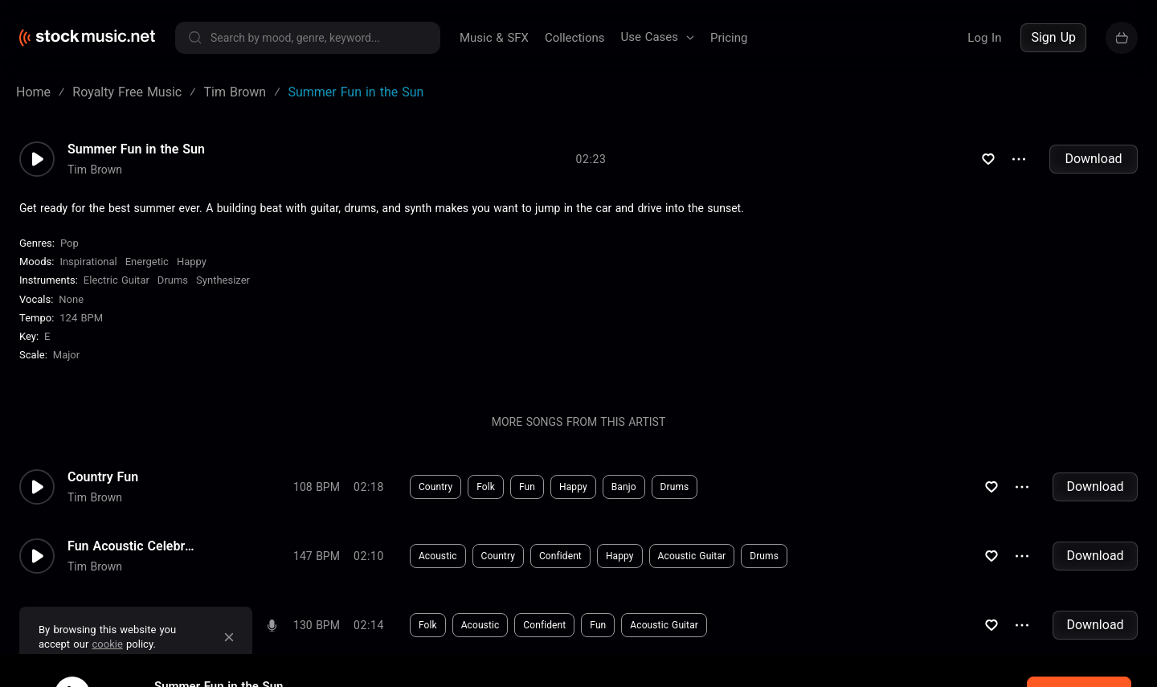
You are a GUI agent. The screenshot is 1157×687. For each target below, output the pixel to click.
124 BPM (81, 318)
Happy (191, 262)
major (66, 355)
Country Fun (102, 477)
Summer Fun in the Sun (136, 149)
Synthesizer (223, 280)
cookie (107, 644)
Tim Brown (94, 169)
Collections (575, 38)
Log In (984, 38)
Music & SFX (494, 38)
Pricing (728, 38)
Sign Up (1053, 37)
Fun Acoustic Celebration (131, 546)
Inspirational (88, 262)
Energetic (147, 262)
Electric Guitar (116, 280)
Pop (69, 243)
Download (1093, 158)
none (71, 299)
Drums (172, 280)
